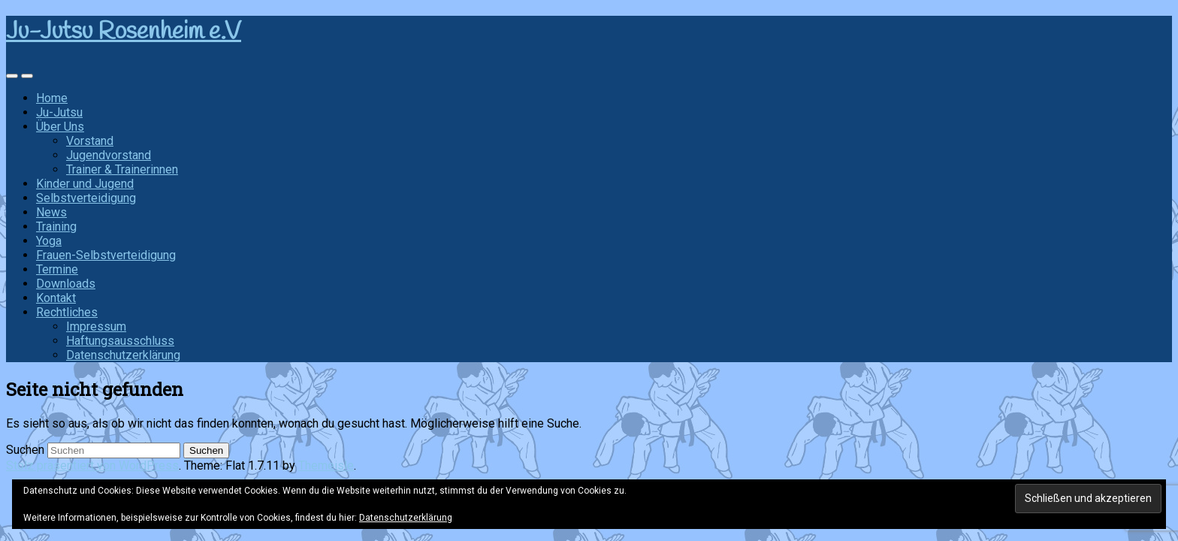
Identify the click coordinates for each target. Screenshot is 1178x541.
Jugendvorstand (108, 155)
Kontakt (56, 298)
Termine (57, 269)
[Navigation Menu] (27, 76)
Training (56, 226)
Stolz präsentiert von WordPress (92, 465)
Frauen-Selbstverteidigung (106, 255)
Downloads (65, 284)
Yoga (49, 241)
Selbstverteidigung (86, 198)
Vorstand (89, 141)
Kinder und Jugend (85, 184)
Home (52, 98)
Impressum (96, 326)
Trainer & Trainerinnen (122, 169)
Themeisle (326, 465)
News (51, 212)
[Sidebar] (12, 76)
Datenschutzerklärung (123, 355)
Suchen (25, 450)
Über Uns (60, 126)
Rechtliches (67, 312)
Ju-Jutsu (59, 112)
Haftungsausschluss (120, 341)
